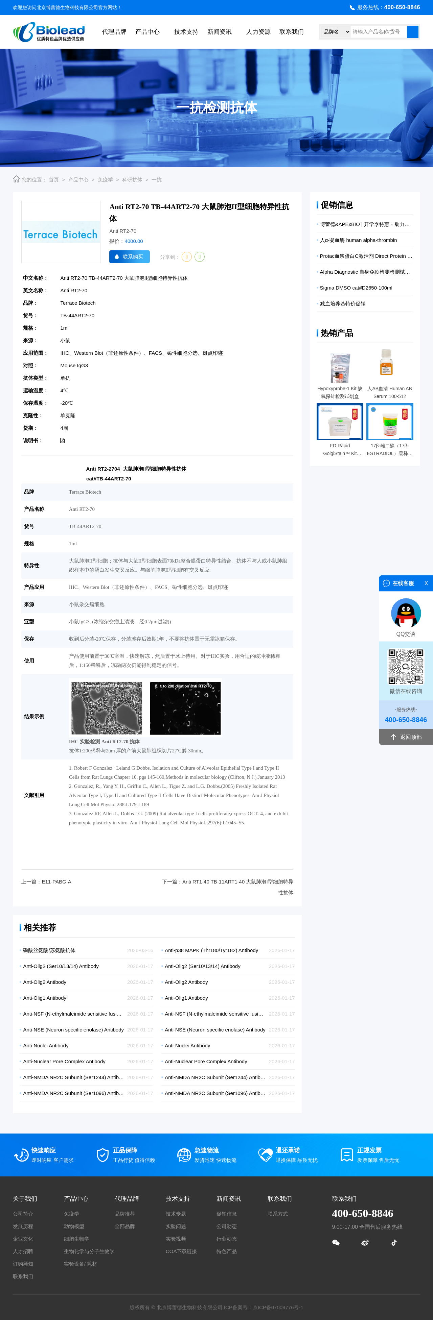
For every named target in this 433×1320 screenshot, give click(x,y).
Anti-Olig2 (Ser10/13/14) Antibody (60, 966)
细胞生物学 (76, 1239)
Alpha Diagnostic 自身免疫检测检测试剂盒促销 (366, 272)
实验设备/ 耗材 (80, 1264)
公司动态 (226, 1226)
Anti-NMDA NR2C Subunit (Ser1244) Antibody (73, 1077)
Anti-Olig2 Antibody (44, 982)
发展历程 (23, 1226)
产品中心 (147, 31)
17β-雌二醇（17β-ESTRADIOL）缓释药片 (390, 450)
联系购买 (133, 256)
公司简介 (23, 1214)
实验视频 (176, 1239)
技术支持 (186, 31)
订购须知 (23, 1264)
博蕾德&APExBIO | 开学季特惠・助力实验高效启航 (366, 224)
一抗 (157, 179)
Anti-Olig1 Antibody (44, 998)
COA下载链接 (181, 1251)
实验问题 (176, 1226)
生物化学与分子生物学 (89, 1251)
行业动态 (226, 1239)
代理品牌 (114, 31)
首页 (54, 179)
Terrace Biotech (77, 303)
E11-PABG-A (56, 882)
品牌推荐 (125, 1214)
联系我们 (291, 31)
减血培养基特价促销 (343, 303)
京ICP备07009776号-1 (278, 1307)
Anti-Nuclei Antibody (45, 1045)
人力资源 (258, 31)
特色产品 (226, 1251)
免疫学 (105, 179)
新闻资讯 (219, 31)
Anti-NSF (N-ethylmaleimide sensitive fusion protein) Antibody (73, 1014)
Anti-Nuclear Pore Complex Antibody (64, 1061)
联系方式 (278, 1214)
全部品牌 (125, 1226)
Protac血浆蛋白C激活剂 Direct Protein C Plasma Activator (366, 256)
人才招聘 (23, 1251)
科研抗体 (132, 179)
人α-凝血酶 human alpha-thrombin (358, 240)
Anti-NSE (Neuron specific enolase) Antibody (73, 1029)
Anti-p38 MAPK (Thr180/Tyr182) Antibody (211, 950)
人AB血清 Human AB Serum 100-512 (389, 392)
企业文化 (23, 1239)
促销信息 (226, 1214)
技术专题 (176, 1214)
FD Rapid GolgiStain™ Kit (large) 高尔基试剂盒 (340, 450)
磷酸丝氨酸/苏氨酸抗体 (49, 950)
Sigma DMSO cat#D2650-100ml (356, 288)
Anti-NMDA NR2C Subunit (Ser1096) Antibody (73, 1093)
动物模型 (74, 1226)
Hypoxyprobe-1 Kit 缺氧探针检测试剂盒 (339, 392)
